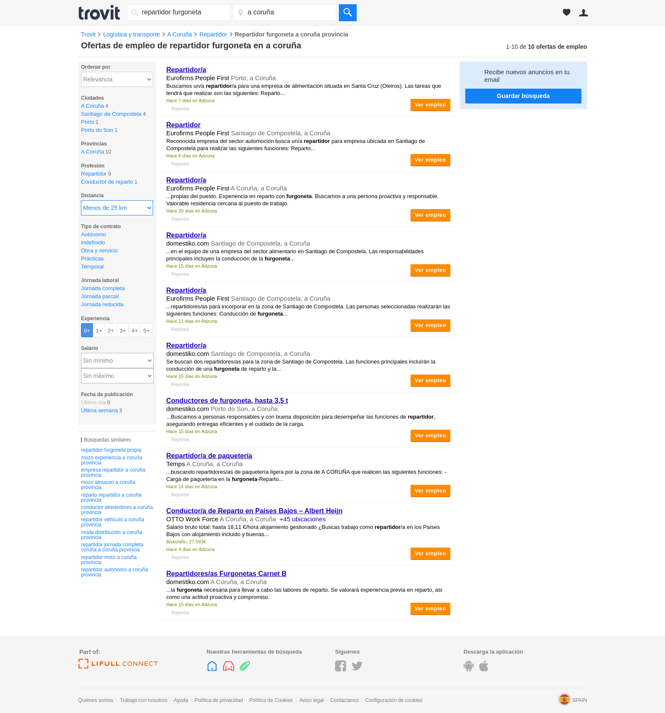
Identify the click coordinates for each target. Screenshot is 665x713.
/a (186, 69)
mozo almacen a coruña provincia (108, 485)
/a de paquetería (209, 455)
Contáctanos (344, 700)
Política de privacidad (219, 700)
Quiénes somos (95, 700)
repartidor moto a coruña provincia (109, 560)
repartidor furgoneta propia (111, 450)
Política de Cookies (271, 700)
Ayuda (181, 700)
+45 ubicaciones (302, 519)
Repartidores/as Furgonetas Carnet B (226, 573)
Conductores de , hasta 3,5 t (227, 400)
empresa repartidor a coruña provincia (113, 472)
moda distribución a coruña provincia (111, 535)
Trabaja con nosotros (143, 700)
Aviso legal (311, 700)
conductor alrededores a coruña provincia (117, 510)
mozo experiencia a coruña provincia (111, 460)
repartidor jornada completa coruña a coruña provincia (112, 547)
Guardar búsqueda (523, 95)
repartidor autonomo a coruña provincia (114, 572)
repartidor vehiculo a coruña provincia (112, 522)
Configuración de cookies (393, 700)
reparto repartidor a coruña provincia (111, 497)
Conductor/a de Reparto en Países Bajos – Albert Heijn (254, 510)
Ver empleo (430, 104)
